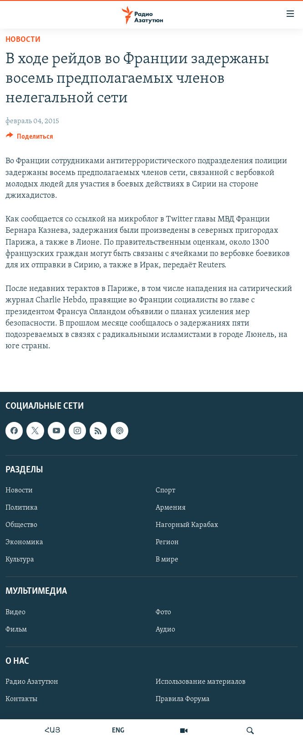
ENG (118, 730)
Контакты (21, 699)
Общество (21, 525)
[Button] (29, 138)
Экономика (24, 542)
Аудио (165, 629)
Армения (171, 507)
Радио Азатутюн (31, 682)
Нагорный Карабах (187, 525)
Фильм (16, 629)
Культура (19, 559)
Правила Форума (183, 699)
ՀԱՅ (53, 730)
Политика (21, 507)
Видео (15, 612)
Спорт (165, 490)
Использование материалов (201, 682)
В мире (167, 559)
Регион (167, 542)
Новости (22, 39)
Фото (163, 612)
